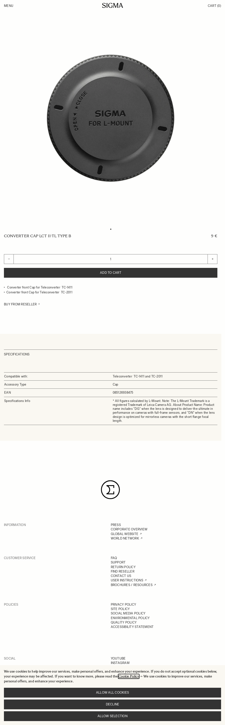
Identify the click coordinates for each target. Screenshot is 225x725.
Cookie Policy (128, 676)
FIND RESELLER (122, 571)
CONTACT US (121, 576)
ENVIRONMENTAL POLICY (130, 618)
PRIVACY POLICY (123, 604)
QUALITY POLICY (124, 622)
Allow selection (112, 716)
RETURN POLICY (123, 567)
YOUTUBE (118, 658)
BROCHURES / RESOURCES (132, 585)
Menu (8, 6)
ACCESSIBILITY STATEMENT (132, 627)
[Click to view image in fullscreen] (110, 118)
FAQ (114, 558)
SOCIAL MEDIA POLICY (128, 613)
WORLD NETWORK (125, 538)
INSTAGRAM (120, 663)
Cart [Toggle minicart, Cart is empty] (214, 6)
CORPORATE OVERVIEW (129, 529)
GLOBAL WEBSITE (125, 534)
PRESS (116, 525)
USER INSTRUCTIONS (127, 580)
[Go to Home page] (112, 5)
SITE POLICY (120, 609)
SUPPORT (118, 562)
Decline (112, 704)
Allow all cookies (112, 692)
